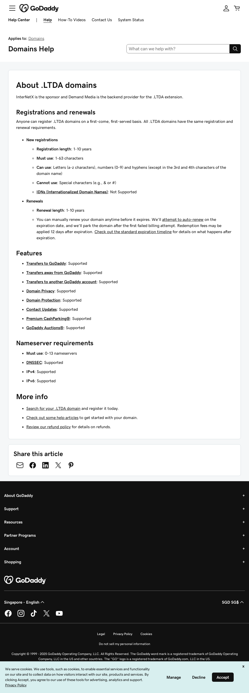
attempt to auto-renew (183, 219)
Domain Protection (43, 300)
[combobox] (178, 48)
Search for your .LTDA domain (53, 408)
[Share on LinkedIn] (45, 465)
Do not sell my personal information (124, 644)
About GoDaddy (18, 495)
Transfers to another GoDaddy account (61, 282)
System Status (131, 20)
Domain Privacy (40, 291)
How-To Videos (72, 20)
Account (11, 548)
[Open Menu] (10, 8)
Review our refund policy (48, 427)
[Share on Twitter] (58, 465)
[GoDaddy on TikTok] (34, 616)
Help (47, 20)
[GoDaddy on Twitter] (46, 616)
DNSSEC (34, 362)
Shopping (12, 562)
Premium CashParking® (48, 318)
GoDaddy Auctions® (45, 328)
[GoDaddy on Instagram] (21, 616)
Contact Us (102, 20)
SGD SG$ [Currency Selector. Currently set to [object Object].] (233, 602)
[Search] (235, 48)
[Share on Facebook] (32, 465)
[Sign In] (226, 8)
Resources (13, 522)
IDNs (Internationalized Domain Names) (72, 192)
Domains (36, 38)
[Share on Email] (20, 465)
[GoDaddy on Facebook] (8, 616)
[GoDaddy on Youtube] (59, 616)
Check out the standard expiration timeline (133, 232)
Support (11, 509)
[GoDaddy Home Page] (25, 580)
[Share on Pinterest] (71, 465)
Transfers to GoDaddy (46, 263)
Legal (101, 634)
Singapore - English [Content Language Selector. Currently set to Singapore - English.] (24, 602)
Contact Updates (41, 309)
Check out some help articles (52, 417)
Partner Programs (20, 535)
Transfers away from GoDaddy (53, 272)
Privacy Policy (122, 634)
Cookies (146, 634)
